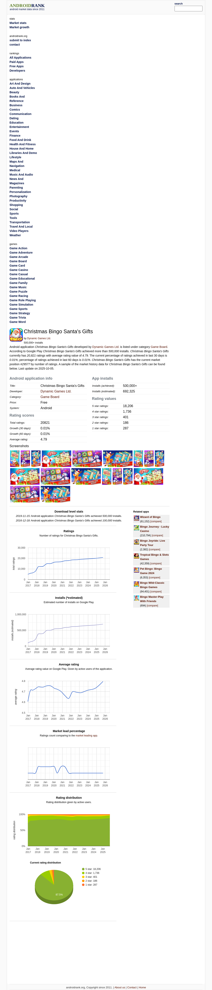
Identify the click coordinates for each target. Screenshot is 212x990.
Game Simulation (21, 304)
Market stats (18, 23)
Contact (132, 987)
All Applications (20, 57)
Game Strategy (20, 313)
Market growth (19, 27)
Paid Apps (17, 62)
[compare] (155, 521)
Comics (15, 109)
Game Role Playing (23, 300)
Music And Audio (21, 174)
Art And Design (20, 83)
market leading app (86, 735)
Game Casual (19, 274)
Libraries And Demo (23, 153)
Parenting (16, 187)
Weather (15, 235)
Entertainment (19, 127)
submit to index (20, 40)
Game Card (17, 265)
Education (17, 122)
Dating (14, 118)
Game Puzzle (18, 291)
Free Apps (17, 66)
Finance (15, 135)
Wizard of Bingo (150, 517)
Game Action (18, 248)
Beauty (14, 92)
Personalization (20, 192)
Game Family (19, 283)
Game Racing (19, 296)
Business (16, 105)
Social (14, 209)
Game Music (18, 287)
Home (142, 987)
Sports (14, 213)
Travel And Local (21, 226)
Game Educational (22, 278)
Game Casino (19, 270)
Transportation (20, 222)
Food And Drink (20, 140)
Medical (15, 170)
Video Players (19, 231)
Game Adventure (21, 252)
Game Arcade (19, 257)
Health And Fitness (23, 144)
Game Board (159, 347)
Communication (20, 114)
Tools (13, 218)
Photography (18, 196)
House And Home (22, 148)
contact (15, 44)
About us (119, 987)
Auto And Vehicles (22, 88)
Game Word (18, 322)
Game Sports (19, 309)
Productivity (18, 200)
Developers (17, 70)
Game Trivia (18, 317)
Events (14, 131)
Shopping (16, 205)
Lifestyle (15, 157)
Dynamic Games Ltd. (39, 338)
